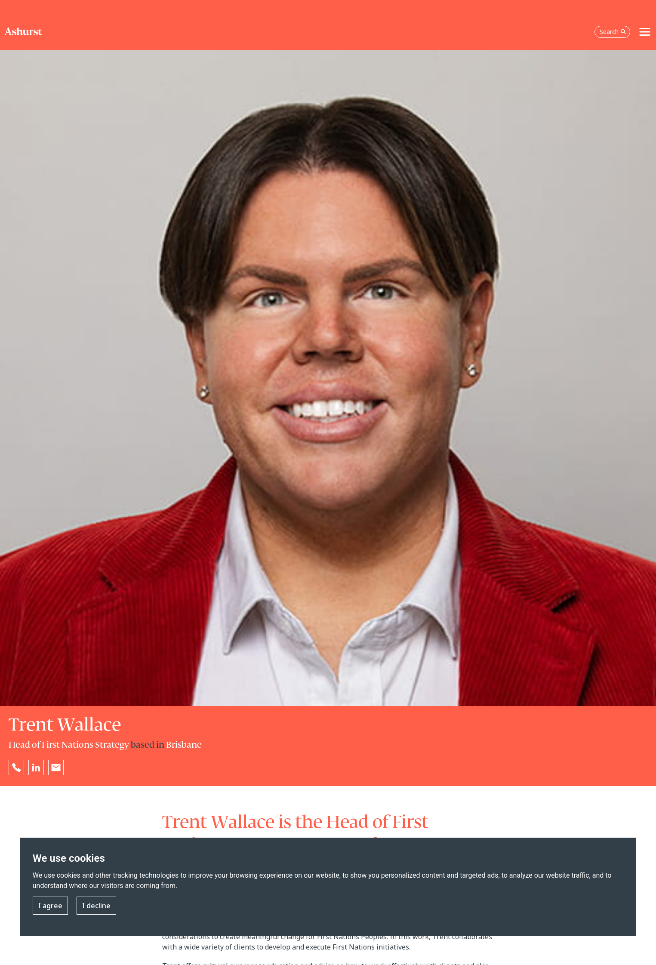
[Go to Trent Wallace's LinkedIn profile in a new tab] (36, 767)
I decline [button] (96, 905)
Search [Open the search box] (613, 32)
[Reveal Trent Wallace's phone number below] (16, 767)
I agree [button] (50, 905)
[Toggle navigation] (645, 32)
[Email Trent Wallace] (56, 767)
